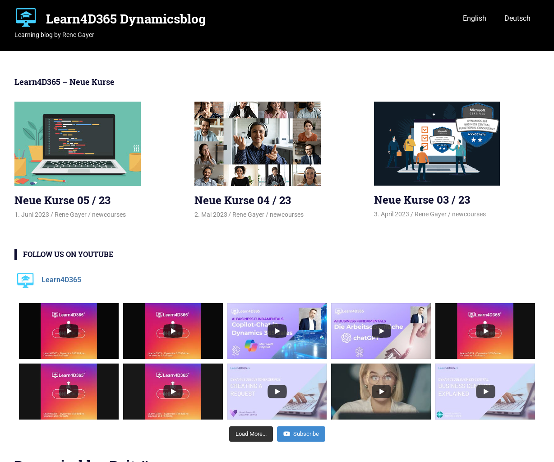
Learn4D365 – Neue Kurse (64, 81)
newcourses (109, 214)
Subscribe (301, 433)
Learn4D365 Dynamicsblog (126, 18)
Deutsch (517, 18)
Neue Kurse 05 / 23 (62, 200)
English (474, 18)
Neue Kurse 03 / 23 (422, 199)
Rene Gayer (71, 214)
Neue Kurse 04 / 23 (242, 200)
